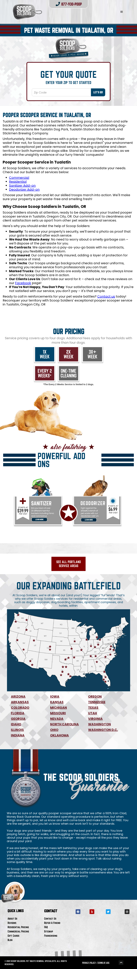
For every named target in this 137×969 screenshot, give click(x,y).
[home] (58, 12)
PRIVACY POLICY (89, 962)
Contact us (106, 296)
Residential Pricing (18, 927)
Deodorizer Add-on (24, 189)
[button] (121, 12)
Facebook (23, 283)
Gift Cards (13, 935)
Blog (10, 939)
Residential (18, 181)
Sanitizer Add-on (22, 185)
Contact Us (50, 918)
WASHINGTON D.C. (103, 730)
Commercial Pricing (18, 931)
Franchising (50, 935)
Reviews (12, 922)
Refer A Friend (52, 922)
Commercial (19, 177)
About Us (12, 918)
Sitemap (48, 931)
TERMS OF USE (103, 962)
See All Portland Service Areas (68, 564)
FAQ (46, 927)
